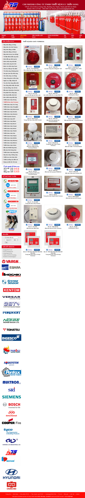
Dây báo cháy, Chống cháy (11, 154)
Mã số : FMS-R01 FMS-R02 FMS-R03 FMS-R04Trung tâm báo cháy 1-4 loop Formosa (32, 253)
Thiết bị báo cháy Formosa (11, 102)
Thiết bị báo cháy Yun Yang (11, 104)
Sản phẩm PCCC (8, 41)
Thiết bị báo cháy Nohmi (10, 128)
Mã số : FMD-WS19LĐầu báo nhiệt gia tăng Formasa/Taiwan (33, 146)
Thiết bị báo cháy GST (9, 119)
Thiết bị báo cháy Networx (10, 140)
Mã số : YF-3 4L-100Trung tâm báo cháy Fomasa (32, 202)
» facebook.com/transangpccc (9, 256)
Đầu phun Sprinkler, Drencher (11, 90)
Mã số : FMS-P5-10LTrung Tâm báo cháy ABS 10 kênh (33, 119)
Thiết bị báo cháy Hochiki (10, 111)
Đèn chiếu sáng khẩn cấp (10, 97)
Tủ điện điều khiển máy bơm (11, 56)
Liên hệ (72, 494)
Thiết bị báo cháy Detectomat (11, 109)
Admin (77, 494)
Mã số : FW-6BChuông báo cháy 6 (73, 94)
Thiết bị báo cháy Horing (10, 99)
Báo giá (66, 494)
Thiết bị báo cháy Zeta (9, 133)
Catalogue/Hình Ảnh (50, 494)
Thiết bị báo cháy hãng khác (11, 152)
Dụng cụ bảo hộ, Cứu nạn (10, 162)
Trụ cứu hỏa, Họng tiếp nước (11, 83)
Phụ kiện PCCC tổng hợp (10, 92)
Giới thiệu (15, 494)
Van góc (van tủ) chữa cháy (11, 73)
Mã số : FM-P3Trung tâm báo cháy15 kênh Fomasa (53, 195)
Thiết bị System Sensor (10, 116)
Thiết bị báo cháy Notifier (10, 138)
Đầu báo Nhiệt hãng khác (10, 147)
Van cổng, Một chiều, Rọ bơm (11, 85)
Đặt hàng (30, 66)
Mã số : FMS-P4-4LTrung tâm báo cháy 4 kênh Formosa (53, 144)
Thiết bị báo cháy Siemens (10, 114)
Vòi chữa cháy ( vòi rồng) (10, 75)
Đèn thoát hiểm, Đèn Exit (10, 95)
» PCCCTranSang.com (8, 251)
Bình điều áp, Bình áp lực (10, 59)
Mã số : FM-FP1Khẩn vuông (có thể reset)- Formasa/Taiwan (33, 173)
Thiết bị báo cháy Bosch (10, 123)
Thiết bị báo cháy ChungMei (11, 107)
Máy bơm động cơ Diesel (10, 52)
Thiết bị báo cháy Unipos (10, 135)
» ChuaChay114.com (7, 253)
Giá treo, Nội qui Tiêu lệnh (10, 68)
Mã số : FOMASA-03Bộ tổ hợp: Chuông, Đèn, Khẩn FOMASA (73, 68)
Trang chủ (8, 494)
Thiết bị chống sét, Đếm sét (11, 159)
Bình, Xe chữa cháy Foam (10, 66)
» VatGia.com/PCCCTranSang (9, 255)
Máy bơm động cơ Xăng (10, 44)
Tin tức (60, 494)
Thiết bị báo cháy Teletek (10, 131)
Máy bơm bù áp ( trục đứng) (11, 54)
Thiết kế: (69, 496)
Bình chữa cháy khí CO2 (10, 64)
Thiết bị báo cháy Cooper (10, 126)
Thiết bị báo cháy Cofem (10, 145)
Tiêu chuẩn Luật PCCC (37, 494)
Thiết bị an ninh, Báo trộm (10, 157)
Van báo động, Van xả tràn (10, 87)
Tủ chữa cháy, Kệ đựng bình (11, 71)
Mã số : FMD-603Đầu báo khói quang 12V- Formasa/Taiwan (53, 120)
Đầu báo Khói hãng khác (10, 150)
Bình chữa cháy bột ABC (10, 61)
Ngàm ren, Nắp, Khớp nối (10, 80)
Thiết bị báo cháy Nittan (10, 121)
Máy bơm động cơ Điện (10, 49)
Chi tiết (36, 66)
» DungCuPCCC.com (7, 249)
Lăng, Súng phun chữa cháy (11, 78)
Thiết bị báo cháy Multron (10, 142)
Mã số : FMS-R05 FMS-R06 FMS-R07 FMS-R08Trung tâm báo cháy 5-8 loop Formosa (53, 253)
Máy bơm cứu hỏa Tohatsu (11, 47)
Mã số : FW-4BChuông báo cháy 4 (73, 227)
